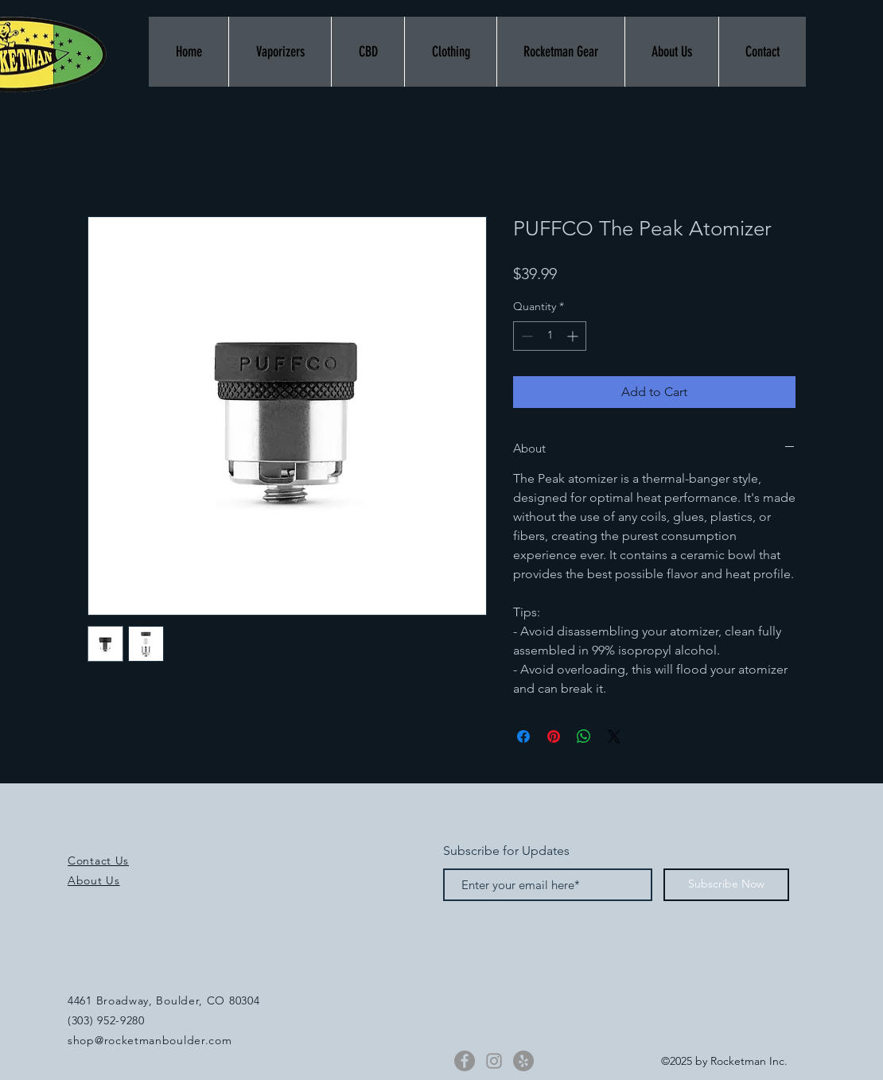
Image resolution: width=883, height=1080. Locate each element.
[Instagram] (494, 1061)
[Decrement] (525, 336)
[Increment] (574, 336)
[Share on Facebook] (523, 736)
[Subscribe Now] (726, 884)
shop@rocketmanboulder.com (150, 1040)
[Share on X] (614, 736)
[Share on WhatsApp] (583, 736)
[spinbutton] (549, 336)
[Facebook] (464, 1061)
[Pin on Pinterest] (553, 736)
